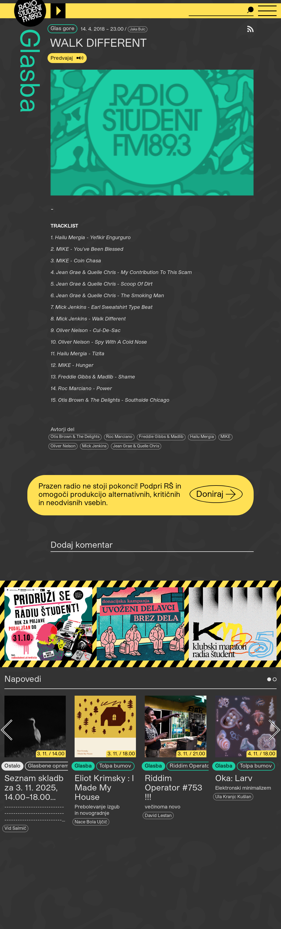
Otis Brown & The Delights (75, 436)
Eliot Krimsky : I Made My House (104, 787)
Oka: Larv (233, 778)
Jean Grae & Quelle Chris (136, 445)
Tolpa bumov (115, 765)
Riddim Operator (191, 765)
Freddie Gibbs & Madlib (161, 436)
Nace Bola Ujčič (91, 821)
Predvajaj (62, 58)
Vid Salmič (15, 828)
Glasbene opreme (50, 765)
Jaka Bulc (137, 29)
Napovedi (22, 678)
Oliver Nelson (63, 445)
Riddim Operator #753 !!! (173, 787)
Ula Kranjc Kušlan (233, 796)
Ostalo (12, 765)
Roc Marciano (119, 436)
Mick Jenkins (94, 445)
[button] (152, 132)
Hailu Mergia (202, 436)
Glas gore (62, 28)
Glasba (31, 70)
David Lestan (158, 815)
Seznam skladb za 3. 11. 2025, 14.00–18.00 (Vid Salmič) (34, 792)
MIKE (225, 436)
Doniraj (210, 494)
